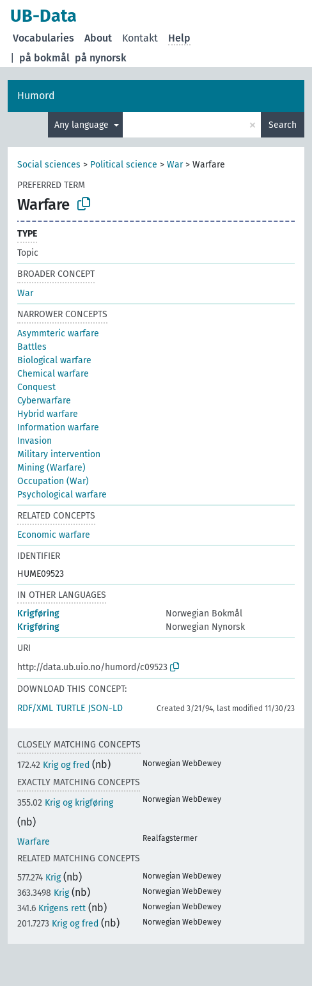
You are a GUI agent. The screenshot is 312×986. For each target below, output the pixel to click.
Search (283, 125)
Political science (123, 164)
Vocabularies (43, 38)
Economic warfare (53, 534)
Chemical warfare (53, 373)
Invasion (34, 440)
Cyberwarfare (44, 400)
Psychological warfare (62, 494)
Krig (39, 877)
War (175, 164)
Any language (82, 125)
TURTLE (70, 708)
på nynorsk (101, 58)
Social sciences (49, 164)
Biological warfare (54, 360)
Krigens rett (51, 908)
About (98, 38)
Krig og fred (53, 765)
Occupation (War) (53, 481)
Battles (32, 346)
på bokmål (44, 58)
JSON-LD (105, 708)
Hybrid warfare (47, 414)
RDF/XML (35, 708)
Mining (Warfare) (51, 467)
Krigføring (38, 613)
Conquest (36, 387)
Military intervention (58, 454)
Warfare (33, 841)
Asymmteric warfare (58, 333)
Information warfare (58, 427)
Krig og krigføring (65, 802)
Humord (36, 96)
